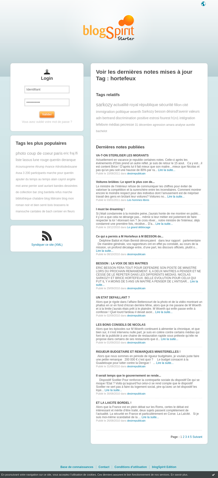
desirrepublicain (136, 173)
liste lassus (24, 160)
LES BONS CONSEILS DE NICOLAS (120, 324)
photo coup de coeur (34, 153)
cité (185, 105)
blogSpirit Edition (164, 467)
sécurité (166, 104)
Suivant (197, 437)
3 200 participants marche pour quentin (48, 173)
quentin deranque (63, 160)
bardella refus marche (58, 192)
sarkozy (104, 104)
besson (160, 111)
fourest (165, 118)
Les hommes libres (138, 199)
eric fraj (69, 153)
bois (50, 205)
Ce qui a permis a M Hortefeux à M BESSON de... (130, 236)
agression (159, 124)
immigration (105, 111)
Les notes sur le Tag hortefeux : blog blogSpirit (109, 27)
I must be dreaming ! (110, 209)
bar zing (38, 192)
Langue (204, 4)
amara (170, 124)
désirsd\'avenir (177, 111)
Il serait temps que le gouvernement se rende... (128, 375)
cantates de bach (41, 211)
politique (122, 111)
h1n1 (175, 118)
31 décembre (143, 124)
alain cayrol (58, 179)
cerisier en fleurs (64, 211)
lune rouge (41, 160)
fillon (178, 105)
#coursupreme (25, 166)
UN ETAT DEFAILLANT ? (113, 297)
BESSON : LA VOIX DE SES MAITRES (122, 263)
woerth (135, 111)
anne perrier (29, 186)
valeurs (194, 111)
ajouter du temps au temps (33, 179)
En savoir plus (179, 474)
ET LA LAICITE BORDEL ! (113, 403)
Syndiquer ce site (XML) (47, 244)
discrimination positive (132, 118)
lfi (76, 153)
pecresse (127, 124)
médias (114, 124)
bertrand (108, 118)
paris (58, 153)
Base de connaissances (76, 467)
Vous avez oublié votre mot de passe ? (47, 122)
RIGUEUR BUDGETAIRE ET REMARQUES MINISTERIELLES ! (138, 351)
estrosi (154, 118)
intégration (187, 118)
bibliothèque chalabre (30, 198)
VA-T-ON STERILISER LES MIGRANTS (122, 155)
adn (99, 118)
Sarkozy (148, 111)
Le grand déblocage (138, 227)
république (148, 104)
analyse (180, 124)
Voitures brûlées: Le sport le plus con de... (125, 182)
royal (133, 104)
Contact (104, 467)
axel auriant (45, 186)
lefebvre (102, 124)
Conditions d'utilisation (131, 467)
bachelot (101, 131)
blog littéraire (52, 198)
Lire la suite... (166, 170)
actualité (121, 104)
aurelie (190, 124)
